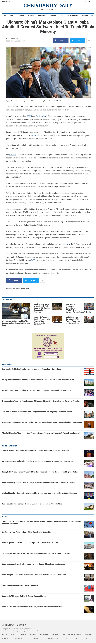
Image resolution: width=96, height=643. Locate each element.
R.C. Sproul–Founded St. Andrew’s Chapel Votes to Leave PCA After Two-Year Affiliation (38, 380)
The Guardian (41, 116)
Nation (4, 634)
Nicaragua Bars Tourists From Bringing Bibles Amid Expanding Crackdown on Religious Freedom (41, 401)
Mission (31, 16)
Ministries (42, 16)
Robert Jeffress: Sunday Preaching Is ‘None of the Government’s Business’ (42, 321)
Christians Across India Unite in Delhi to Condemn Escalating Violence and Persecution (37, 461)
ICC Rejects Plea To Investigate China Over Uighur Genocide (26, 532)
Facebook (86, 1)
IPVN (29, 116)
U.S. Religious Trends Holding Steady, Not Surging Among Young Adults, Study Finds (36, 390)
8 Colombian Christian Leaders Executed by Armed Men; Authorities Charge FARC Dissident (39, 493)
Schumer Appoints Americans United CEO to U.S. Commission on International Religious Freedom (42, 422)
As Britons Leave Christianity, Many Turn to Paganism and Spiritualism (73, 320)
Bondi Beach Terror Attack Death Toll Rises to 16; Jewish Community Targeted (42, 308)
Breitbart (12, 155)
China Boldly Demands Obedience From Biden (20, 585)
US (5, 16)
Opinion (85, 16)
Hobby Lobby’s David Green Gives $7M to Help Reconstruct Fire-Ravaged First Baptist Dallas (40, 472)
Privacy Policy (34, 638)
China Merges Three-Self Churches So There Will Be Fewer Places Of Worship (34, 575)
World (12, 16)
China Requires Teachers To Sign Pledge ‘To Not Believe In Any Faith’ (30, 543)
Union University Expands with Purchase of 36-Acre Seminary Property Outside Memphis (38, 483)
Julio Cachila (13, 39)
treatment (64, 244)
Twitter (89, 1)
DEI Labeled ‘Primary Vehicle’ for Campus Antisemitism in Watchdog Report (16, 323)
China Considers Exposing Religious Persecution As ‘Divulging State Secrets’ (33, 564)
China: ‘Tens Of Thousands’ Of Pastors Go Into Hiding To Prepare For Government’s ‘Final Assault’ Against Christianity (41, 522)
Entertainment (72, 16)
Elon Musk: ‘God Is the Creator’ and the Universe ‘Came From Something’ (31, 369)
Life (61, 16)
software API (37, 135)
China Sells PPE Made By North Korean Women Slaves (24, 596)
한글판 (11, 1)
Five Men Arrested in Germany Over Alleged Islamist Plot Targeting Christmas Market (37, 412)
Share (58, 40)
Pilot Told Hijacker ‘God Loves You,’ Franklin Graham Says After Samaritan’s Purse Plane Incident (41, 433)
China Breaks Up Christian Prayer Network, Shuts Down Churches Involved (32, 607)
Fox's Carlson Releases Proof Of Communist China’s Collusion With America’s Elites (36, 553)
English (4, 1)
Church (21, 16)
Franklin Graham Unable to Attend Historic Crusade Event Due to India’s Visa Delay (35, 451)
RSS (92, 1)
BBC (33, 260)
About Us (5, 638)
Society (53, 16)
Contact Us (19, 638)
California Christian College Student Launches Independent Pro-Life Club (32, 504)
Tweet (75, 40)
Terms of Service (52, 638)
